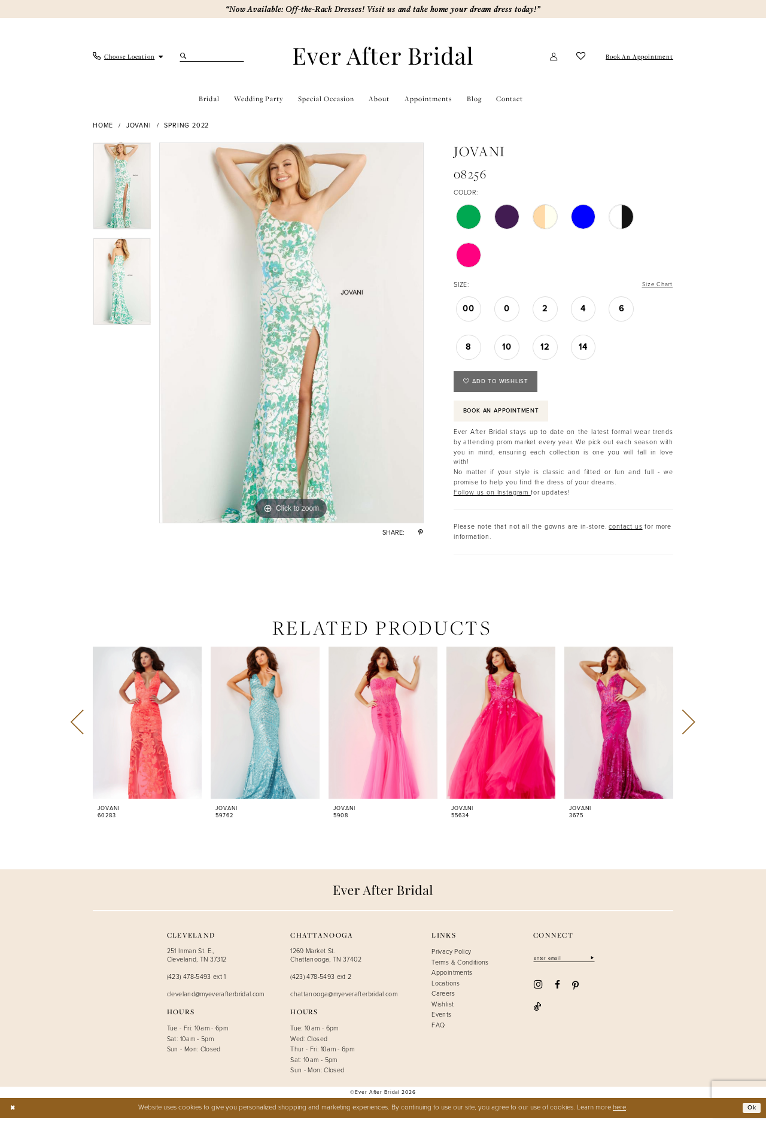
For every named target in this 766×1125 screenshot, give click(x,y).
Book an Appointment (506, 417)
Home (103, 125)
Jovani (138, 125)
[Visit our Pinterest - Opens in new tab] (575, 992)
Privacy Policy (451, 958)
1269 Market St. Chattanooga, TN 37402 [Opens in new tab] (326, 962)
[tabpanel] (122, 190)
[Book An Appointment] (638, 56)
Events (441, 1021)
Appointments (451, 979)
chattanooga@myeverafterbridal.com (343, 1001)
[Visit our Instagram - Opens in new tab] (538, 992)
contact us (625, 533)
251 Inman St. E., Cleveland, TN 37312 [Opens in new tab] (197, 962)
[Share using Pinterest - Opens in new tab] (421, 533)
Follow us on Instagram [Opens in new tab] (492, 499)
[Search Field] (212, 56)
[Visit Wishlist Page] (581, 56)
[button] (554, 56)
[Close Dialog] (13, 1115)
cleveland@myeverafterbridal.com (216, 1001)
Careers (443, 1000)
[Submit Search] (185, 56)
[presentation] (147, 729)
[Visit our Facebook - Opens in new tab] (557, 992)
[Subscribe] (598, 965)
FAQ (438, 1032)
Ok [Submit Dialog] (751, 1114)
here (619, 1114)
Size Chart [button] (656, 285)
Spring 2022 (186, 125)
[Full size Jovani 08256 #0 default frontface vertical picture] (291, 333)
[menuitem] (128, 56)
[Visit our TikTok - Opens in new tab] (595, 992)
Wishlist (442, 1011)
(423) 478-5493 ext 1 (196, 983)
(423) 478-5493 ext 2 (320, 983)
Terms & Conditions (459, 969)
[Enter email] (567, 965)
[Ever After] (383, 56)
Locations (445, 989)
